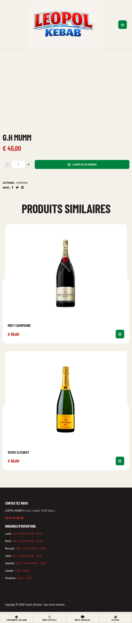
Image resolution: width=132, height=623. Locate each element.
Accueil (115, 620)
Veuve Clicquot (18, 452)
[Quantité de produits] (18, 164)
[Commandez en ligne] (16, 617)
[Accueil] (115, 617)
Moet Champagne (19, 325)
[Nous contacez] (82, 617)
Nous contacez (82, 620)
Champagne (22, 182)
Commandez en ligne (16, 620)
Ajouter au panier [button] (120, 334)
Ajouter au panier (85, 164)
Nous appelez (49, 620)
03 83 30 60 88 (14, 518)
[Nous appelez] (49, 617)
